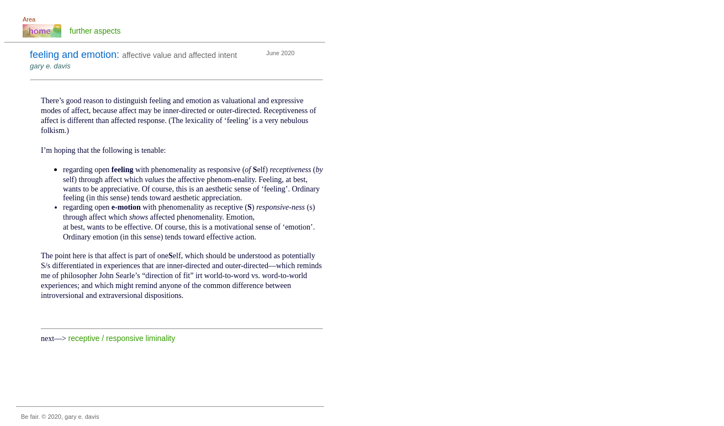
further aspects (95, 30)
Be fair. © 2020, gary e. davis (60, 416)
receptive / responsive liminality (122, 338)
